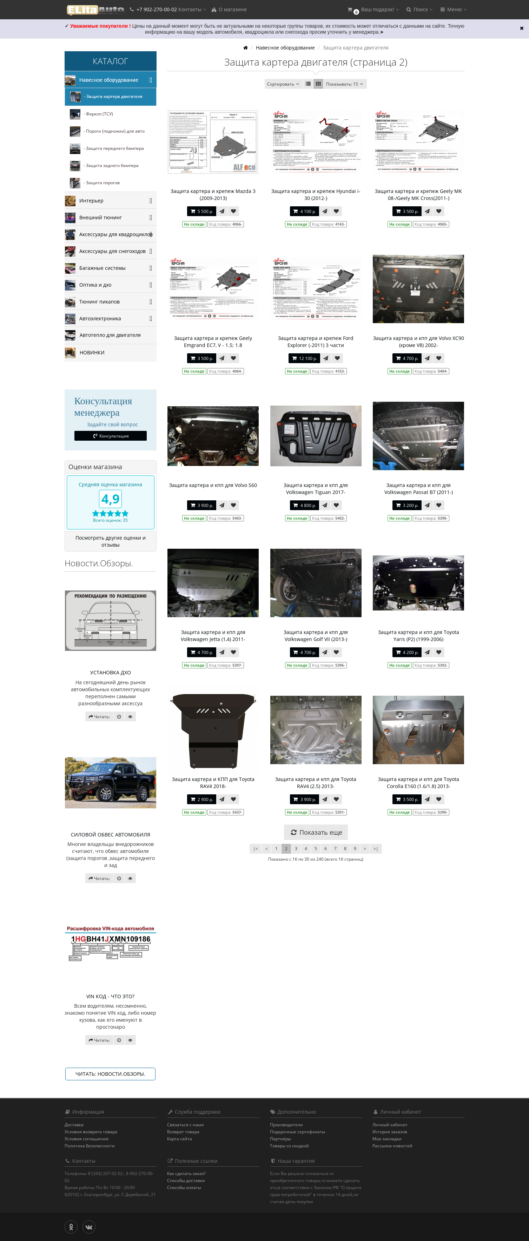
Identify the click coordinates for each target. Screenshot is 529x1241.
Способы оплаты (184, 1187)
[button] (372, 9)
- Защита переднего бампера (107, 149)
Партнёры (280, 1139)
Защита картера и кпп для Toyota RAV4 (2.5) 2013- (315, 782)
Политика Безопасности (90, 1146)
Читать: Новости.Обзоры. (110, 1073)
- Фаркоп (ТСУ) (91, 114)
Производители (286, 1125)
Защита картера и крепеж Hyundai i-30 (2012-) (316, 194)
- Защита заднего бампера (104, 166)
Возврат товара (183, 1132)
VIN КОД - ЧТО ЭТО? (110, 996)
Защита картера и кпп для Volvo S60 (213, 485)
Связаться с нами (185, 1125)
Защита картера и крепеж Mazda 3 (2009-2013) (213, 194)
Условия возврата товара (91, 1132)
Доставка (74, 1125)
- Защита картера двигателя (106, 97)
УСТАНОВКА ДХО (110, 672)
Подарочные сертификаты (297, 1132)
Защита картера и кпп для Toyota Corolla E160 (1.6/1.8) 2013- (418, 782)
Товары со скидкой (289, 1146)
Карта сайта (179, 1139)
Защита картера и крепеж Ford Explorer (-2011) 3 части (315, 341)
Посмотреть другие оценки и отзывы (110, 541)
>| (375, 849)
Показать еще (316, 832)
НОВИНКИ (85, 353)
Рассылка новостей (392, 1146)
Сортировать (283, 84)
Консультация (110, 436)
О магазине (229, 9)
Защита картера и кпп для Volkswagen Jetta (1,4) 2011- (213, 635)
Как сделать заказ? (186, 1173)
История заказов (389, 1132)
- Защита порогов (95, 183)
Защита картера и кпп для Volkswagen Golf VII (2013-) (316, 635)
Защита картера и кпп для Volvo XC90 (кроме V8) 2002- (418, 341)
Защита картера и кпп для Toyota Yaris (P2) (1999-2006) (418, 635)
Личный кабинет (390, 1125)
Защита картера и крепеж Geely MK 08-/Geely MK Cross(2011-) (418, 194)
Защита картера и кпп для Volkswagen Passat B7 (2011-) (418, 488)
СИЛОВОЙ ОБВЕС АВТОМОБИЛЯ (110, 834)
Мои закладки (387, 1139)
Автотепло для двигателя (103, 335)
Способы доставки (186, 1180)
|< (255, 849)
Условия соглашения (86, 1139)
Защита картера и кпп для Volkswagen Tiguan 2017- (316, 488)
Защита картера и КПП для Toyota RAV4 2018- (213, 782)
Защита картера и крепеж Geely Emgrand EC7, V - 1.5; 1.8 (213, 341)
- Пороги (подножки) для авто (107, 131)
